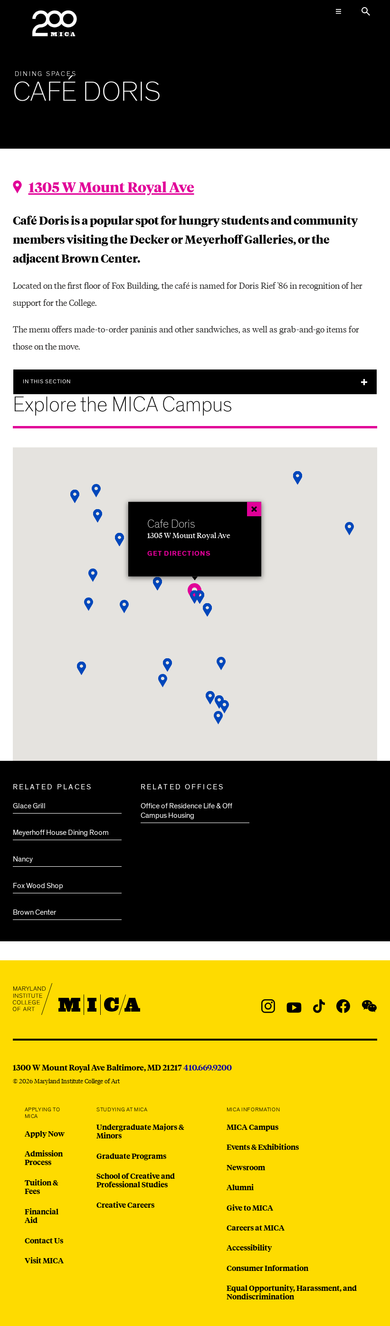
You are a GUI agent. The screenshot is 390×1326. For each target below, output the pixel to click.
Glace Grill (29, 806)
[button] (218, 718)
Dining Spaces (46, 74)
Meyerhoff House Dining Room (61, 832)
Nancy (23, 859)
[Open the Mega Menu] (338, 11)
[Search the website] (365, 11)
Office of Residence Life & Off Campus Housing (186, 810)
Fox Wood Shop (38, 885)
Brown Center (34, 912)
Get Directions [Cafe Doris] (179, 553)
